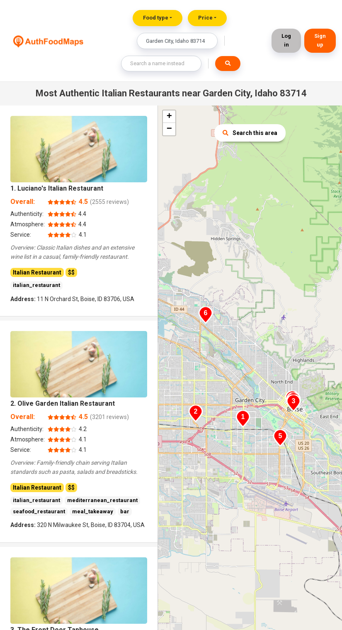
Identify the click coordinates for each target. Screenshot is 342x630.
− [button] (169, 129)
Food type (155, 18)
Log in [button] (286, 40)
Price (205, 18)
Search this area (250, 133)
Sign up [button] (320, 40)
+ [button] (169, 116)
